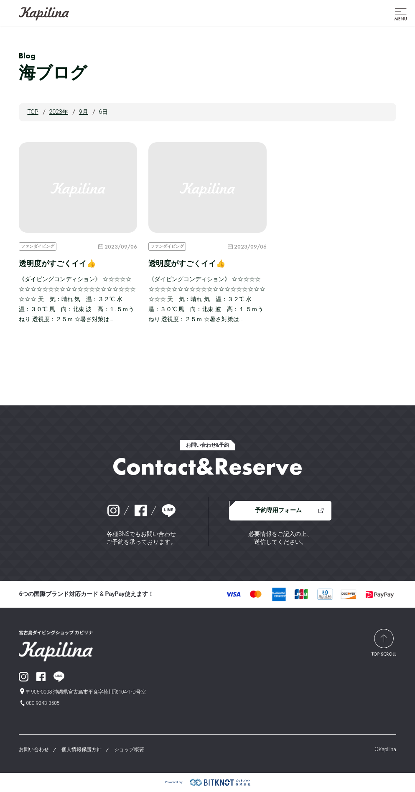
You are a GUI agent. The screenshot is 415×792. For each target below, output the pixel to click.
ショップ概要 (129, 749)
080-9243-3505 (42, 703)
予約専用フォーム (278, 510)
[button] (401, 13)
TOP (32, 111)
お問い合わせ (34, 749)
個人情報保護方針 (81, 749)
